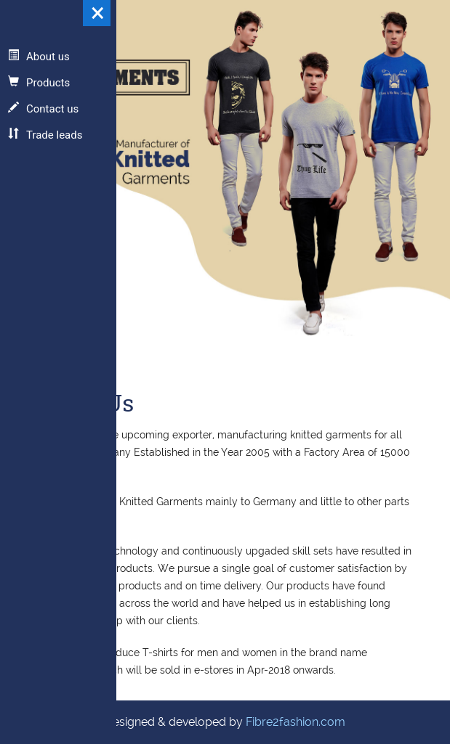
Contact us (43, 108)
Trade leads (45, 135)
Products (39, 82)
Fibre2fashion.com (295, 722)
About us (39, 56)
